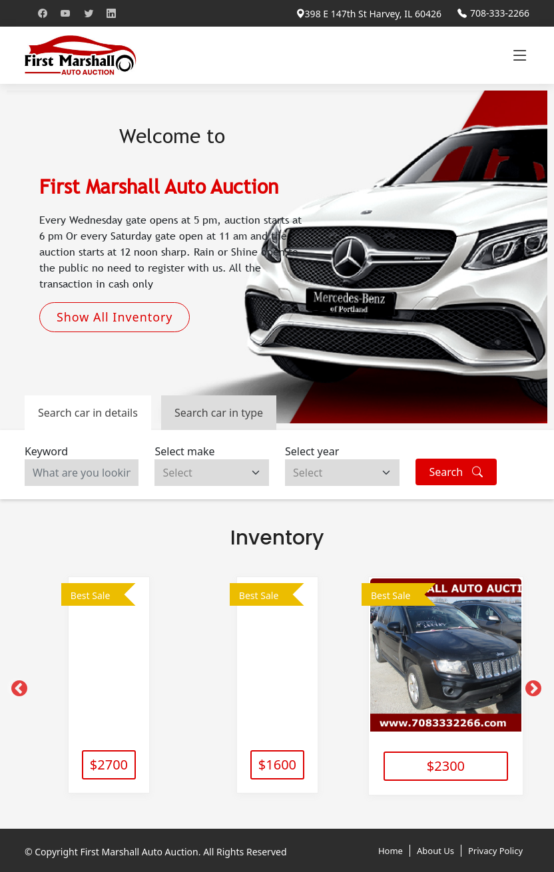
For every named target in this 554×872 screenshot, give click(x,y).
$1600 (277, 764)
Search (456, 472)
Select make (184, 451)
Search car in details (88, 412)
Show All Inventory (115, 317)
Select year (312, 451)
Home (390, 849)
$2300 (446, 764)
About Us (435, 849)
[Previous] (16, 685)
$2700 (109, 764)
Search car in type (218, 412)
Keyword (46, 451)
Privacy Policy (495, 849)
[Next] (530, 685)
